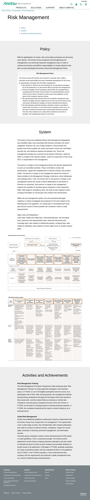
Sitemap (6, 493)
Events (47, 472)
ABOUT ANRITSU (66, 8)
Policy (23, 28)
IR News (47, 475)
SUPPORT (50, 8)
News (46, 478)
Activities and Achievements (31, 33)
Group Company (70, 478)
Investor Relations (71, 481)
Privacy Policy (26, 493)
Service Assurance (9, 478)
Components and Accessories (12, 475)
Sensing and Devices (10, 485)
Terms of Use (15, 493)
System (23, 31)
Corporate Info (70, 472)
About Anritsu (6, 10)
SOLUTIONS (36, 8)
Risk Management (28, 10)
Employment (69, 475)
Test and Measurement (10, 472)
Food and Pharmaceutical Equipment (11, 481)
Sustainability (16, 10)
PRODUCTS (21, 8)
